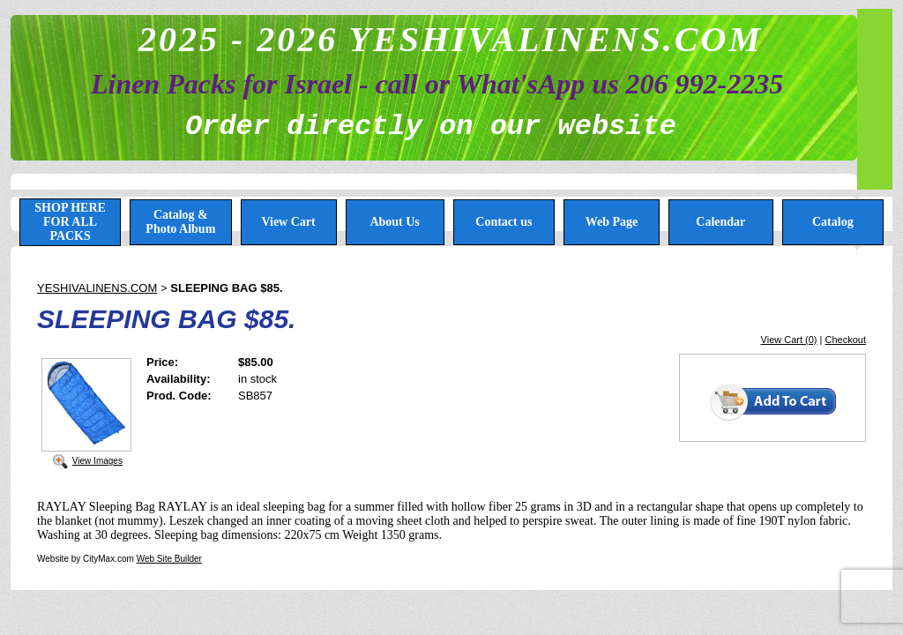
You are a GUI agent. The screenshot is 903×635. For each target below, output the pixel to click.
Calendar (720, 221)
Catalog (833, 221)
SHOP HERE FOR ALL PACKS (70, 222)
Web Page (612, 221)
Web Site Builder (169, 559)
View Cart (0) (789, 339)
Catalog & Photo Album (180, 221)
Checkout (845, 339)
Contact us (503, 221)
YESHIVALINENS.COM (97, 288)
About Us (394, 221)
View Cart (288, 221)
